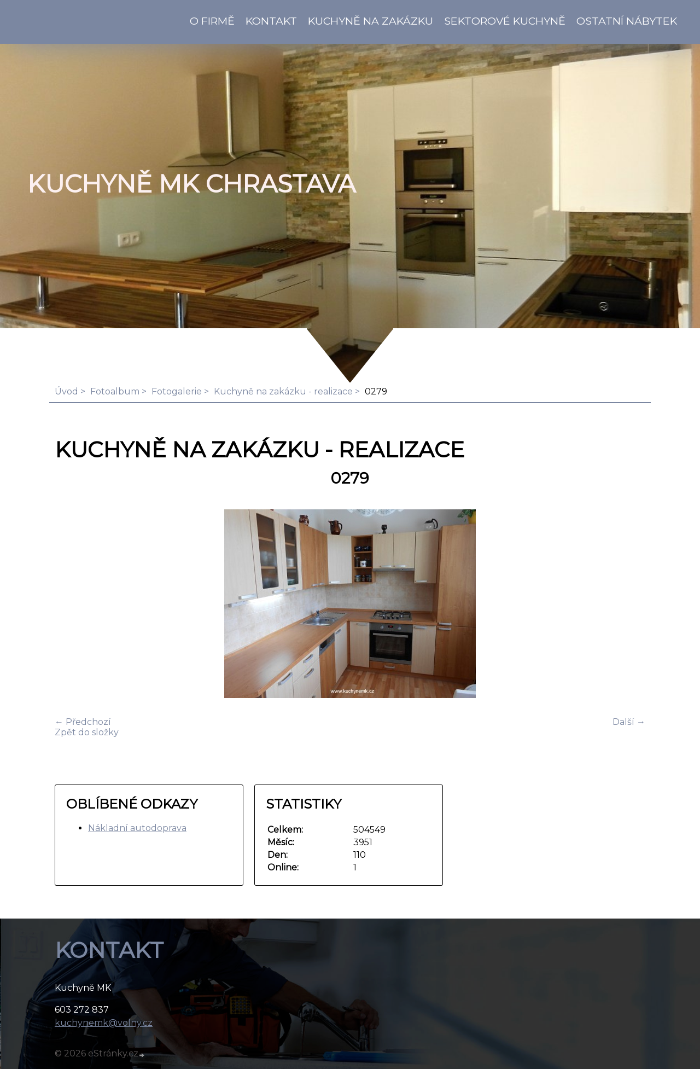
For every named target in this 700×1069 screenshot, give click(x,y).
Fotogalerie (176, 391)
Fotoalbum (114, 391)
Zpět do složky (87, 732)
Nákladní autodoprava (137, 828)
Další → (628, 722)
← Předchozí (83, 722)
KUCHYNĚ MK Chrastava (191, 184)
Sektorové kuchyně (504, 20)
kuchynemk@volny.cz (104, 1023)
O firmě (212, 20)
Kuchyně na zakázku (370, 20)
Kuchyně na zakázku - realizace (283, 391)
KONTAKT (271, 20)
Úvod (66, 391)
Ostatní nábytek (626, 20)
